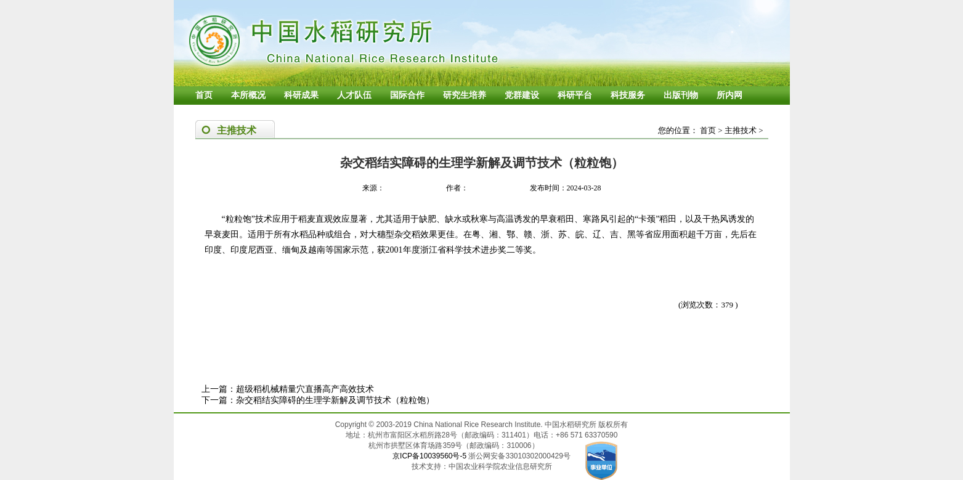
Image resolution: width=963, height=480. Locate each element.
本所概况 (248, 95)
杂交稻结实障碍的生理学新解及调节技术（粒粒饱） (335, 400)
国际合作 (407, 95)
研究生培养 (464, 95)
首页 (204, 95)
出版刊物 (681, 95)
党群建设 (522, 95)
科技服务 (628, 95)
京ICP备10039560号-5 (430, 456)
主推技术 (741, 130)
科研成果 (301, 95)
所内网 (729, 95)
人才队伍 (354, 95)
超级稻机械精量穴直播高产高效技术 (305, 389)
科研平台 (575, 95)
